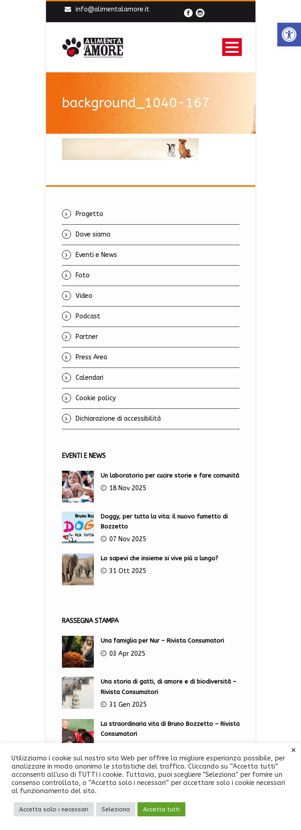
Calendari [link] (89, 378)
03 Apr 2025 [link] (127, 654)
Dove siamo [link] (93, 234)
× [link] (293, 750)
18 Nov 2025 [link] (127, 488)
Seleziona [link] (116, 809)
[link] (289, 34)
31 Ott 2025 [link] (127, 571)
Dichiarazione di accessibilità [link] (118, 419)
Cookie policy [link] (96, 398)
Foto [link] (83, 275)
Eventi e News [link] (96, 255)
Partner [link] (87, 337)
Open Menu (232, 47)
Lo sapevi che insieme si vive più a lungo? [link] (159, 558)
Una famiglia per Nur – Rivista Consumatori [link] (162, 640)
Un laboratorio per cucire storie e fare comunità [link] (170, 475)
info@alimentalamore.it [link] (112, 9)
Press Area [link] (91, 357)
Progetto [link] (89, 214)
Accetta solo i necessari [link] (53, 809)
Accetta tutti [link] (161, 809)
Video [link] (84, 296)
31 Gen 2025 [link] (128, 705)
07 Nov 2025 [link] (127, 539)
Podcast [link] (88, 316)
